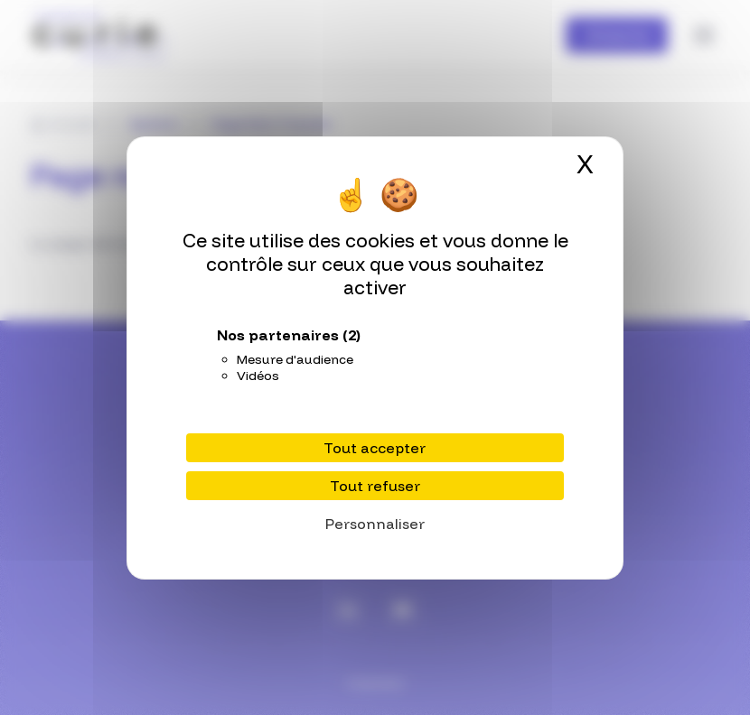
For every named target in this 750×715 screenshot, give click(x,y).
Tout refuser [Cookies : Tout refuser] (375, 486)
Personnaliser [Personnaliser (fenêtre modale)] (375, 524)
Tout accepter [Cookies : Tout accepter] (374, 448)
